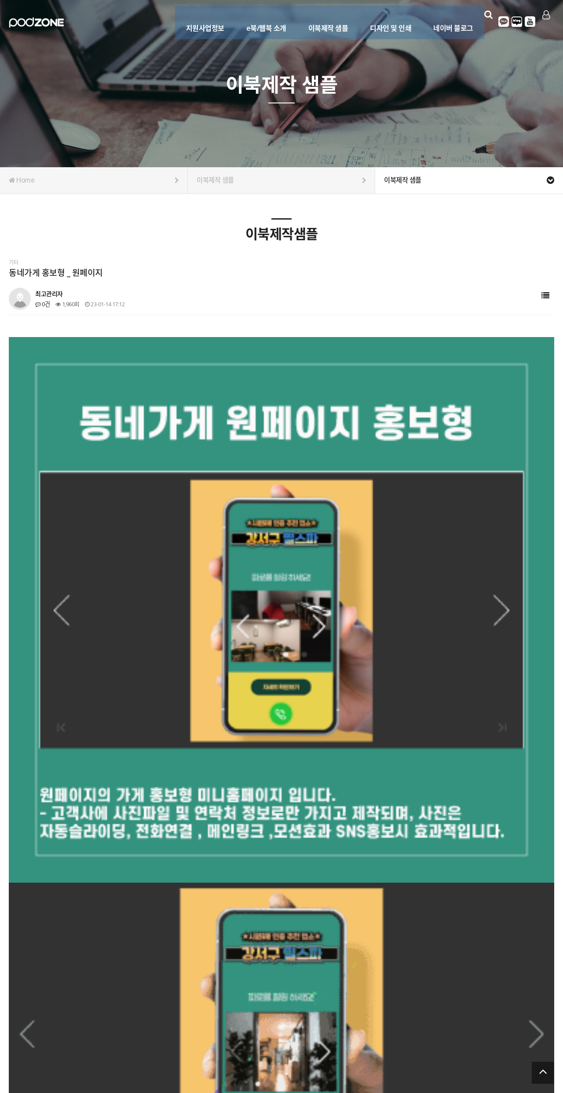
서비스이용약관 (537, 1051)
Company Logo (36, 22)
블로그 (513, 21)
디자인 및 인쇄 (383, 21)
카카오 (500, 21)
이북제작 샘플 (321, 21)
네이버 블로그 (446, 21)
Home (94, 180)
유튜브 (526, 21)
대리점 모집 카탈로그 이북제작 (79, 857)
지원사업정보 (198, 21)
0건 (42, 304)
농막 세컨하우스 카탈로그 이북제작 (84, 837)
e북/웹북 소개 (259, 21)
